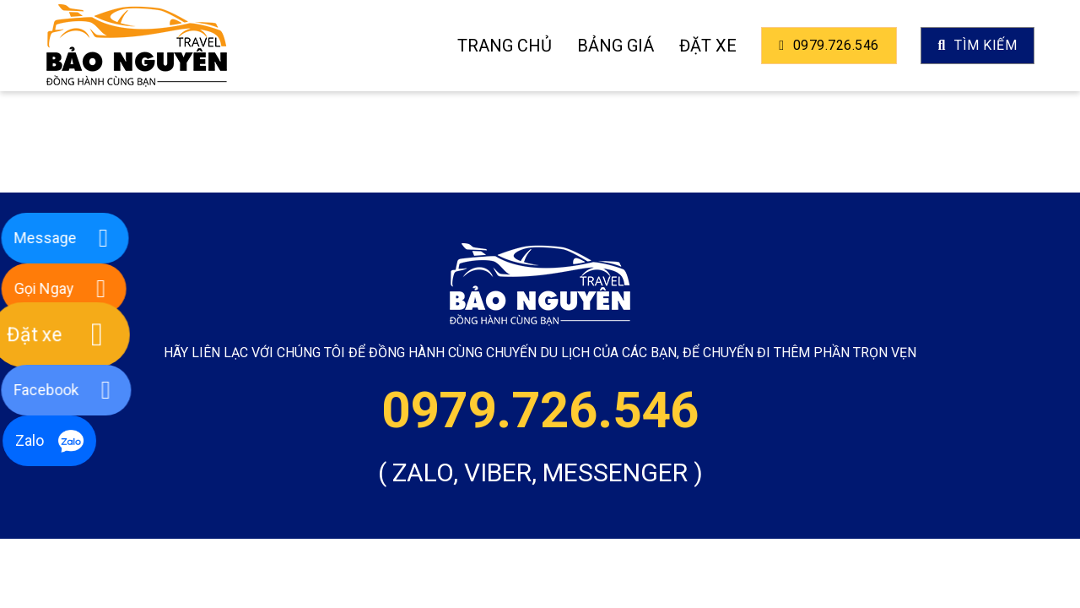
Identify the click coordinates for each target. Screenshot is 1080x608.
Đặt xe (708, 45)
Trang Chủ (504, 45)
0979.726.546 (828, 45)
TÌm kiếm (977, 45)
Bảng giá (615, 45)
